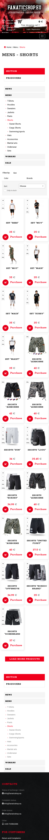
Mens (15, 47)
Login (28, 29)
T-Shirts (10, 101)
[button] (32, 186)
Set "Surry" (37, 313)
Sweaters (11, 108)
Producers (13, 78)
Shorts (22, 47)
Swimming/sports (17, 131)
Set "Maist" (12, 359)
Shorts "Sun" (12, 450)
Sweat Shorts (15, 124)
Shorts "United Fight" (37, 542)
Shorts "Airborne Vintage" (36, 362)
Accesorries (12, 139)
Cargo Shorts (15, 128)
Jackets (10, 112)
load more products (24, 659)
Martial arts (12, 143)
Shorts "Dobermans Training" (12, 634)
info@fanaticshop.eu (12, 793)
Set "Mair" (36, 268)
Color (6, 178)
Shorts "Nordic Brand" (37, 587)
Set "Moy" (37, 223)
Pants (9, 116)
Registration (36, 29)
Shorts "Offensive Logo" (12, 589)
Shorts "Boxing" (12, 496)
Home (9, 47)
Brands (30, 178)
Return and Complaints (11, 838)
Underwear (12, 147)
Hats (9, 135)
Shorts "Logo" (37, 450)
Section (11, 71)
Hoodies (11, 105)
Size (15, 173)
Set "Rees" (12, 223)
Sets (9, 151)
